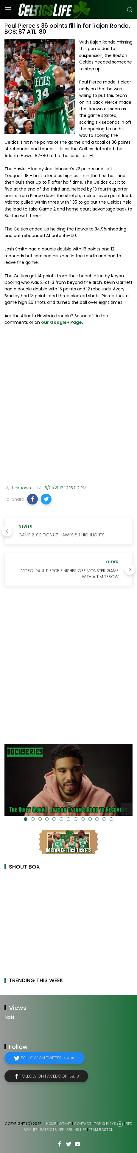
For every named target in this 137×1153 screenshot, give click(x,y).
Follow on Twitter (48, 1058)
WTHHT (65, 1123)
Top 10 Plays (105, 1123)
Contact (82, 1123)
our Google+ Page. (62, 322)
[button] (32, 499)
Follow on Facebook (49, 1076)
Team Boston (101, 1129)
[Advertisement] (68, 406)
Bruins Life (76, 1129)
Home (51, 1123)
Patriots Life (52, 1129)
